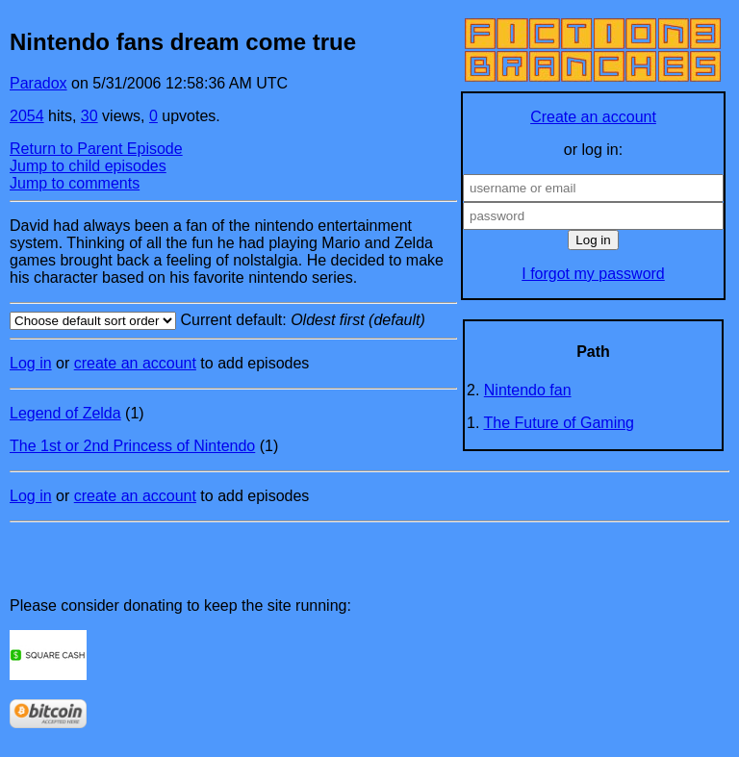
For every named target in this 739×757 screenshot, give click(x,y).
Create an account (593, 117)
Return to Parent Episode (96, 148)
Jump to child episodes (88, 166)
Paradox (38, 83)
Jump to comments (75, 183)
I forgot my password (593, 273)
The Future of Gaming (559, 423)
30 (89, 116)
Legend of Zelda (65, 413)
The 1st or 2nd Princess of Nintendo (132, 446)
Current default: (233, 321)
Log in (31, 363)
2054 (27, 116)
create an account (135, 363)
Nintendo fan (528, 390)
